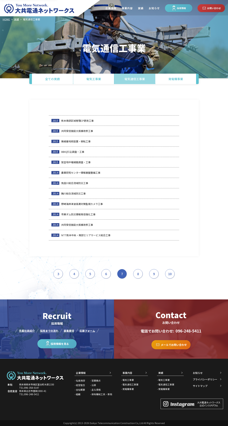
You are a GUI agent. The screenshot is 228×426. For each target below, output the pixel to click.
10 (170, 273)
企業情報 (110, 8)
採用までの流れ (49, 331)
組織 (78, 394)
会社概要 (80, 389)
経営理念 (80, 385)
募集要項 (69, 331)
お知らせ (154, 8)
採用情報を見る (57, 344)
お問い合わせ (211, 8)
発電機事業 (175, 79)
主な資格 (96, 389)
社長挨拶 (80, 380)
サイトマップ (200, 386)
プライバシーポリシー (205, 379)
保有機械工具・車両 (102, 394)
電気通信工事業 (134, 79)
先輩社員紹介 (27, 331)
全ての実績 (52, 79)
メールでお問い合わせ (171, 345)
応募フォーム (87, 331)
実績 (140, 8)
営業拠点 (96, 380)
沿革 (94, 385)
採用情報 (178, 8)
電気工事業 (93, 79)
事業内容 (127, 8)
